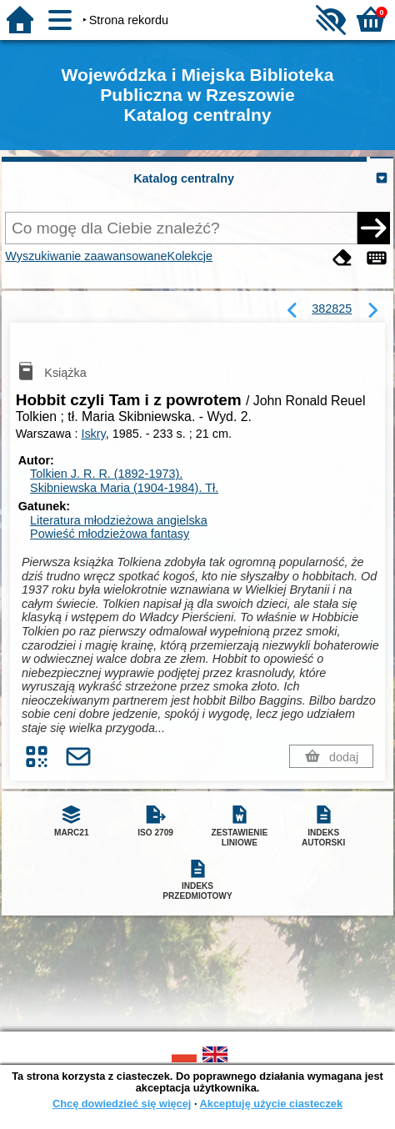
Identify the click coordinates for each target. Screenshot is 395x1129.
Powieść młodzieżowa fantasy (109, 533)
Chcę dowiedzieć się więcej (121, 1103)
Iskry (93, 433)
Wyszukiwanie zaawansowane (86, 256)
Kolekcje (190, 256)
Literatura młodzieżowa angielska (119, 520)
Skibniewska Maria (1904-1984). (124, 487)
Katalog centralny (183, 178)
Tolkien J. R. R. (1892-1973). (106, 473)
